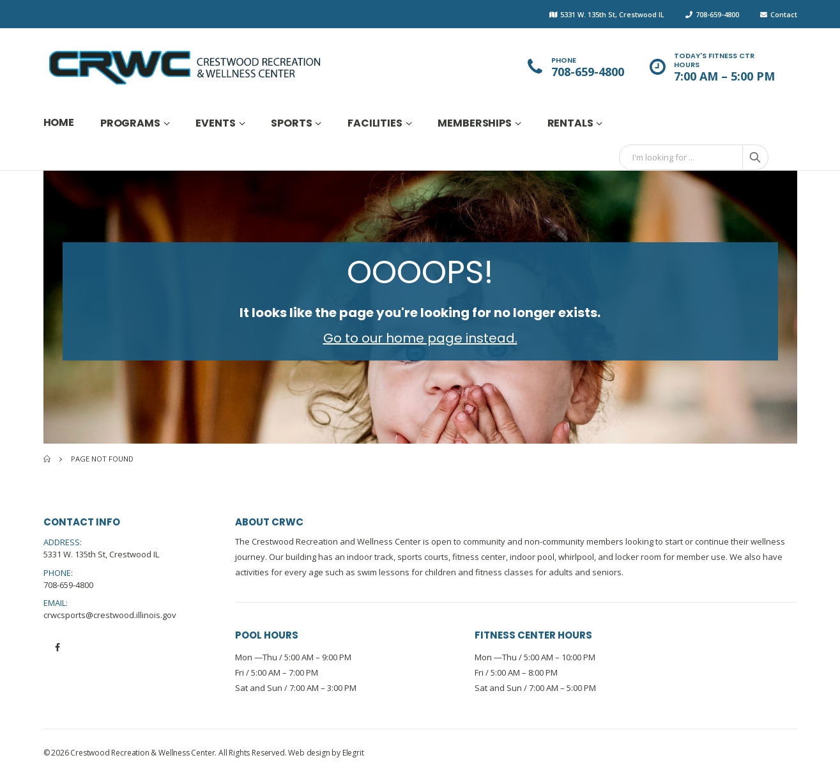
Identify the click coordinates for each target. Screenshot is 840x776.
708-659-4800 (717, 14)
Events (215, 123)
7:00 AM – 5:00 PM (724, 76)
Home (58, 122)
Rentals (570, 123)
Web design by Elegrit (325, 752)
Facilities (374, 123)
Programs (130, 123)
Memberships (474, 123)
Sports (291, 123)
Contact (783, 14)
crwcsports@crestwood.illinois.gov (109, 615)
